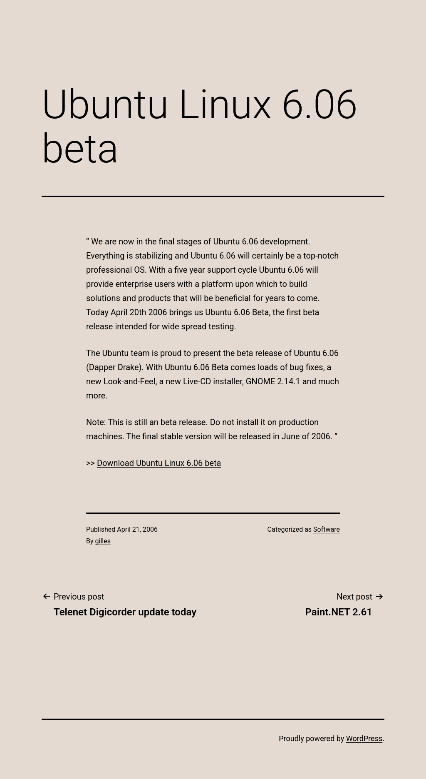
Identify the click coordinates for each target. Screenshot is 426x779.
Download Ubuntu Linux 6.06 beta (159, 463)
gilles (103, 541)
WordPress (364, 738)
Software (326, 529)
